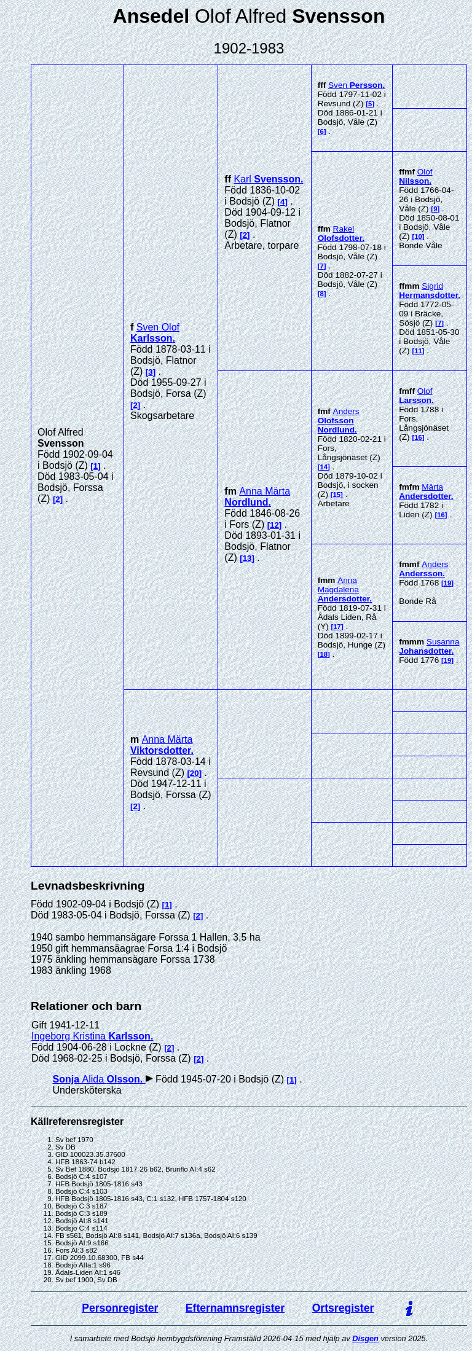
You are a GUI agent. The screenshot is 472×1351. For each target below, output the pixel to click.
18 (324, 654)
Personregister (120, 1308)
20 (194, 773)
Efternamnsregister (235, 1308)
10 (418, 236)
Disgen (365, 1338)
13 (247, 558)
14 (324, 467)
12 (274, 525)
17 (337, 626)
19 (448, 583)
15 (337, 494)
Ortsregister (343, 1308)
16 (418, 437)
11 (418, 350)
